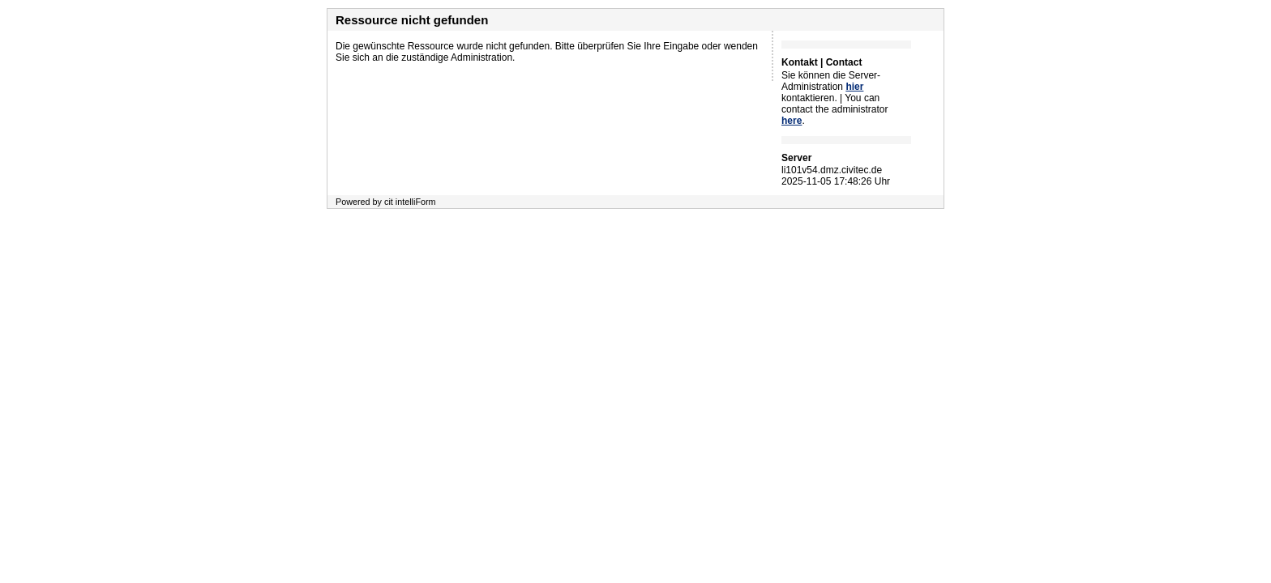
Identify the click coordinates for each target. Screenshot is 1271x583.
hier (854, 86)
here (791, 120)
